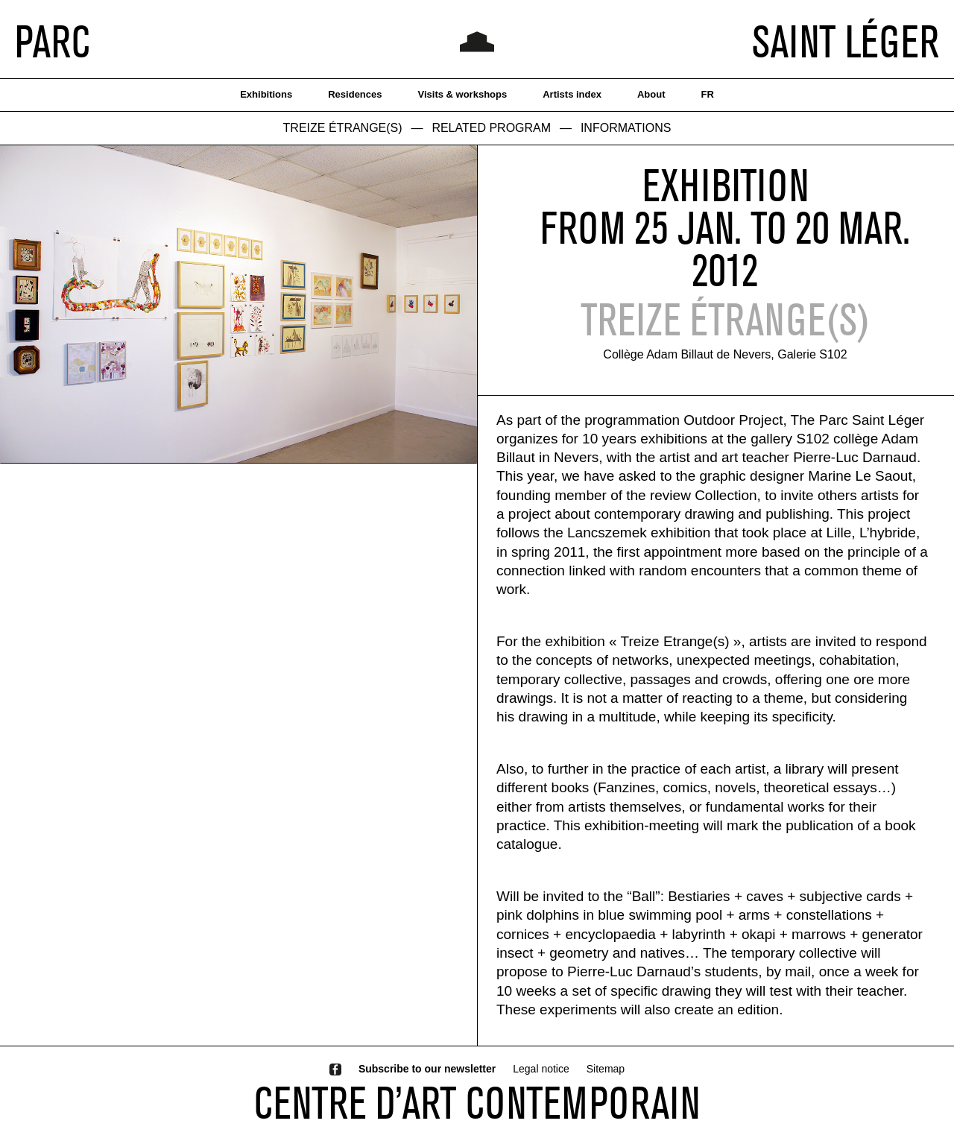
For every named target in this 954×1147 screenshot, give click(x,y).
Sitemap (606, 1069)
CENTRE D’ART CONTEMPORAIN (477, 1102)
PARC (52, 41)
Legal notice (541, 1069)
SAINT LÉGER (845, 41)
